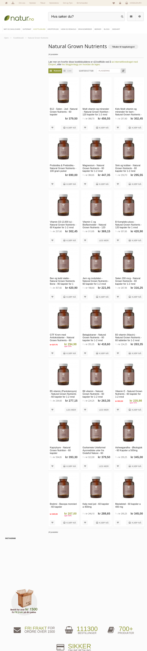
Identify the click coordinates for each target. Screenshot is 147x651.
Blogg (81, 622)
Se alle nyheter (13, 637)
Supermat (46, 627)
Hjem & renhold (48, 641)
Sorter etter (88, 70)
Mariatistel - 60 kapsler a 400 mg (128, 500)
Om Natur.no (12, 627)
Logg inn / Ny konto (118, 622)
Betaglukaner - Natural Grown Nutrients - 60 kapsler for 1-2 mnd (95, 334)
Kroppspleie (47, 637)
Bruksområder (84, 627)
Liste (68, 70)
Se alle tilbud (12, 641)
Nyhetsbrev (54, 3)
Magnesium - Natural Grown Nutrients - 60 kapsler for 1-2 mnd (95, 167)
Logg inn (121, 4)
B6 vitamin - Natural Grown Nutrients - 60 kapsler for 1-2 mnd (94, 390)
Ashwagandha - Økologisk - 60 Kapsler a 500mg (128, 446)
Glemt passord (117, 627)
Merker (10, 632)
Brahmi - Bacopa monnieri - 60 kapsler (65, 500)
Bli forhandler (82, 3)
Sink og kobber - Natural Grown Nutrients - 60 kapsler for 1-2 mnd (128, 167)
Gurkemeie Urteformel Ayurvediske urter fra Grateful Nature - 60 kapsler (95, 447)
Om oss (22, 3)
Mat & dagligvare (49, 622)
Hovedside (12, 622)
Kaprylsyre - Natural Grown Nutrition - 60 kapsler (62, 446)
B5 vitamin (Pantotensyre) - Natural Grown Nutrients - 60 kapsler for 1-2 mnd (65, 390)
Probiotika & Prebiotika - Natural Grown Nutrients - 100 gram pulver (65, 167)
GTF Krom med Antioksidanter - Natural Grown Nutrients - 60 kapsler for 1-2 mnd (64, 335)
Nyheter (32, 3)
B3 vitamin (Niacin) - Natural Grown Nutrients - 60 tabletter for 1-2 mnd (129, 334)
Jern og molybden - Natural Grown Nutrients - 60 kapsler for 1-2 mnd (97, 278)
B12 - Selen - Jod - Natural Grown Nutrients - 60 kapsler (65, 111)
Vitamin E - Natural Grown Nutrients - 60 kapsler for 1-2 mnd (126, 390)
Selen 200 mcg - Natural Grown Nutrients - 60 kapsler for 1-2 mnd (128, 278)
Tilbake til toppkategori (125, 46)
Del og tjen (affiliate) (86, 637)
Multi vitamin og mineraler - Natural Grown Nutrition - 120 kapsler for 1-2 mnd (97, 111)
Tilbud (42, 3)
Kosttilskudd (47, 632)
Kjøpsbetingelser (117, 637)
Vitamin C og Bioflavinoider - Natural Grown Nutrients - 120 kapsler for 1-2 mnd (95, 224)
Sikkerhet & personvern (120, 641)
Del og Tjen (67, 3)
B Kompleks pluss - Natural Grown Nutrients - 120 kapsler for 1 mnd (129, 223)
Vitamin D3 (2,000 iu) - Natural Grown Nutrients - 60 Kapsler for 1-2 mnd (65, 223)
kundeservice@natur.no (73, 603)
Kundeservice (116, 632)
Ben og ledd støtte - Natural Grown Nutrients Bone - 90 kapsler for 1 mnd (64, 279)
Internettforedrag (84, 632)
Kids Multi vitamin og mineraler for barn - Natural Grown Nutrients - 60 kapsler (129, 112)
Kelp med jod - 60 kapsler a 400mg (97, 500)
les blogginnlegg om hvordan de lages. (83, 64)
